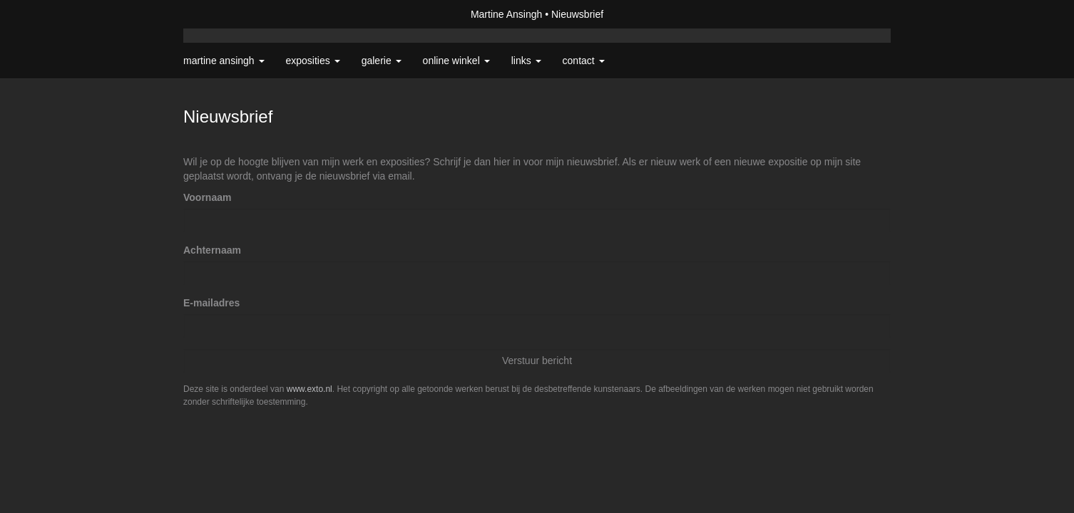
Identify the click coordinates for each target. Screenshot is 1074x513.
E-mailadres (211, 303)
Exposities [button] (313, 60)
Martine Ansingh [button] (224, 60)
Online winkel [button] (456, 60)
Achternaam (212, 250)
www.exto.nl (309, 389)
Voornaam (207, 197)
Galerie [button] (382, 60)
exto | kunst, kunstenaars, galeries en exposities (223, 14)
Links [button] (526, 60)
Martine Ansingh (506, 14)
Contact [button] (584, 60)
